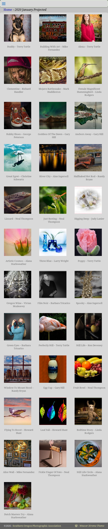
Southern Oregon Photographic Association (37, 525)
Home (8, 9)
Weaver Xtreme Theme (92, 525)
